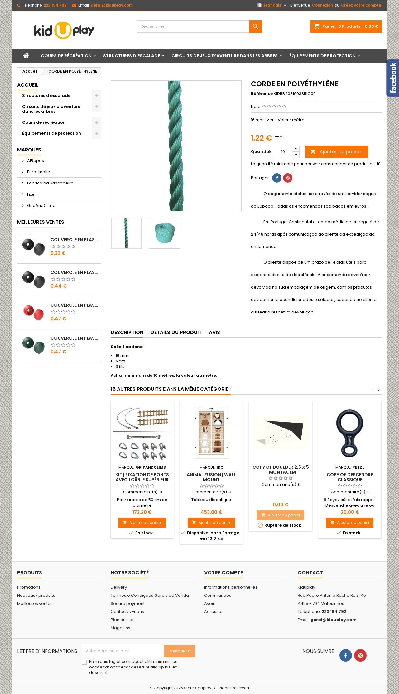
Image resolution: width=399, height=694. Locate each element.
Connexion (322, 5)
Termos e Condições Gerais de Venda (150, 595)
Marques (29, 149)
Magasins (120, 628)
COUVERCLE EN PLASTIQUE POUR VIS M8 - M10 (74, 305)
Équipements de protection (322, 56)
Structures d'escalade (131, 56)
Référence (262, 94)
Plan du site (122, 620)
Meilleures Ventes (40, 222)
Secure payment (128, 603)
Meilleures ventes (35, 603)
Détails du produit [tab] (176, 332)
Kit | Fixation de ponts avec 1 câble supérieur (142, 477)
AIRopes (35, 161)
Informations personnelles (230, 587)
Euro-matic (38, 172)
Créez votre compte (361, 5)
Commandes (217, 595)
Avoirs (210, 603)
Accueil (27, 85)
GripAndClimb (40, 205)
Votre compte (223, 572)
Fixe (30, 194)
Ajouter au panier (336, 151)
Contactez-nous (127, 612)
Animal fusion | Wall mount (211, 477)
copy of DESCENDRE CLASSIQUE (350, 477)
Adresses (214, 612)
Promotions (29, 587)
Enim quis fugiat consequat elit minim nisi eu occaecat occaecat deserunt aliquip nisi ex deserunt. (133, 667)
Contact (310, 572)
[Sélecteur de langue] (272, 5)
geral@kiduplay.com (112, 5)
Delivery (119, 587)
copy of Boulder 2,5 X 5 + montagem (280, 469)
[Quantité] (283, 152)
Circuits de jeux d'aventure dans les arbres (224, 56)
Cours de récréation (66, 56)
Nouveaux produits (36, 595)
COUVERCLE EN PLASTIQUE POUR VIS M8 (74, 239)
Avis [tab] (214, 332)
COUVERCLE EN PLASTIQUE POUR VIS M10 (74, 272)
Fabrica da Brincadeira (50, 183)
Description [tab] (127, 332)
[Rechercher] (199, 26)
